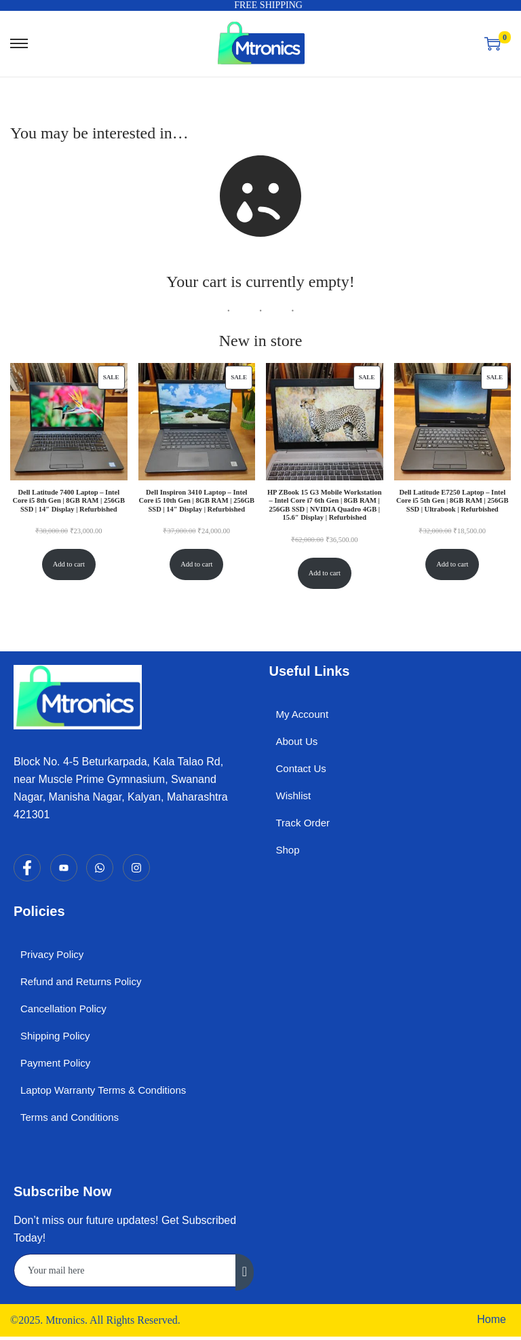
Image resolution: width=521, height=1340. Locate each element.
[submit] (244, 1272)
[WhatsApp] (99, 867)
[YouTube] (63, 867)
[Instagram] (136, 867)
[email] (125, 1270)
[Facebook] (27, 867)
